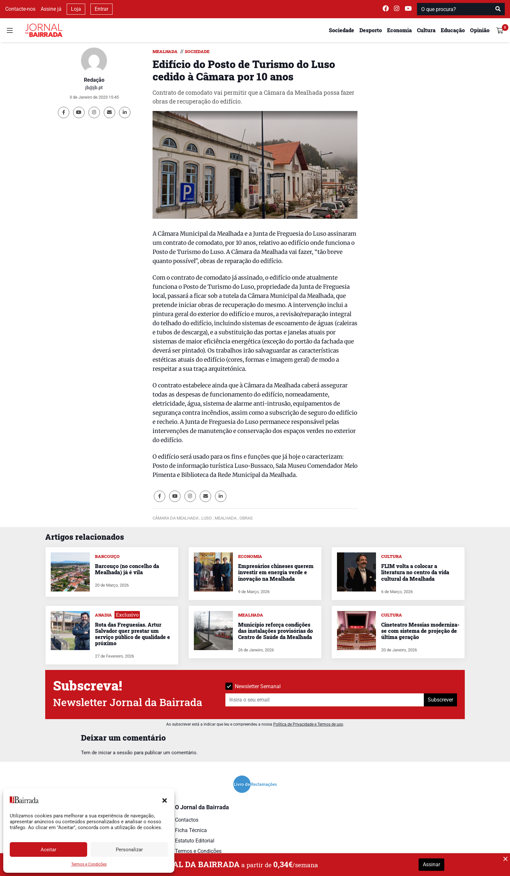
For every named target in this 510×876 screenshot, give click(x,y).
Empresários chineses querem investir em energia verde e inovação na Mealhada (276, 572)
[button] (164, 800)
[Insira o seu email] (324, 699)
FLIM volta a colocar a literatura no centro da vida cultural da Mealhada (415, 572)
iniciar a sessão (115, 753)
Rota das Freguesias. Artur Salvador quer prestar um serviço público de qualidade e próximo (132, 634)
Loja (76, 9)
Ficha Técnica (191, 830)
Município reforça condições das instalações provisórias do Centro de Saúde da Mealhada (275, 630)
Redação (94, 80)
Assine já (51, 9)
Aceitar (48, 850)
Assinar (431, 864)
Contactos (186, 820)
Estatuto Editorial (194, 841)
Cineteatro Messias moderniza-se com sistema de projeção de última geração (420, 630)
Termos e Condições (89, 864)
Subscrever (440, 700)
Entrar (101, 9)
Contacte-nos (20, 9)
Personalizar (129, 850)
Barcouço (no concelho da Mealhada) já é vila (127, 569)
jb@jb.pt (94, 87)
